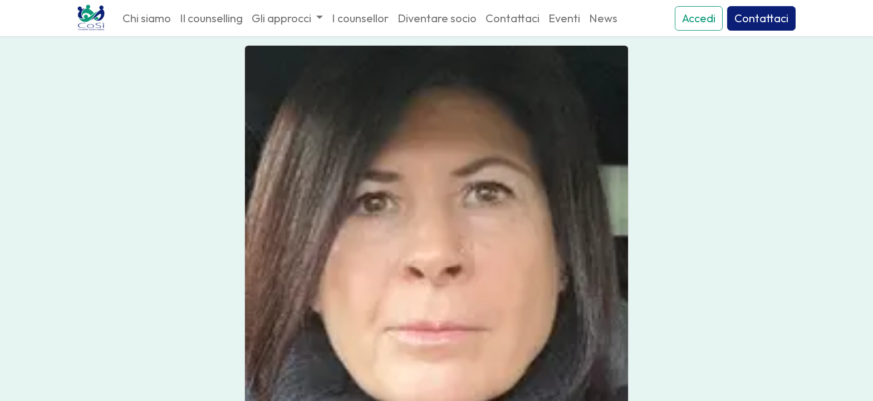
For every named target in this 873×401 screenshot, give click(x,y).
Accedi (698, 18)
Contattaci (761, 18)
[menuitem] (146, 18)
